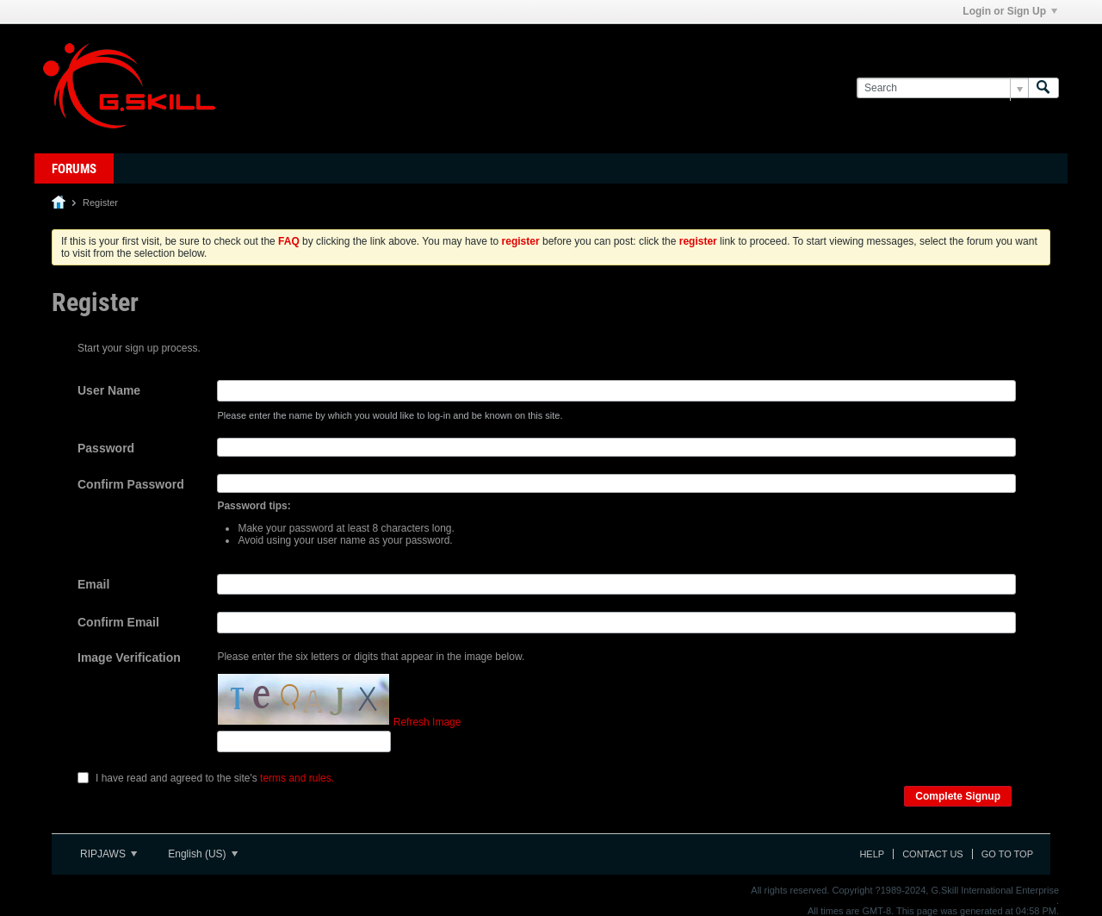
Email (93, 584)
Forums (74, 169)
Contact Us (932, 854)
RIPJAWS (108, 854)
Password (105, 448)
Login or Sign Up (1010, 11)
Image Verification (129, 657)
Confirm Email (118, 622)
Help (871, 854)
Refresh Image (427, 722)
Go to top (1007, 854)
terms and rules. (297, 778)
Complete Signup (957, 796)
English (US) (203, 854)
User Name (108, 390)
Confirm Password (130, 484)
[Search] (942, 88)
